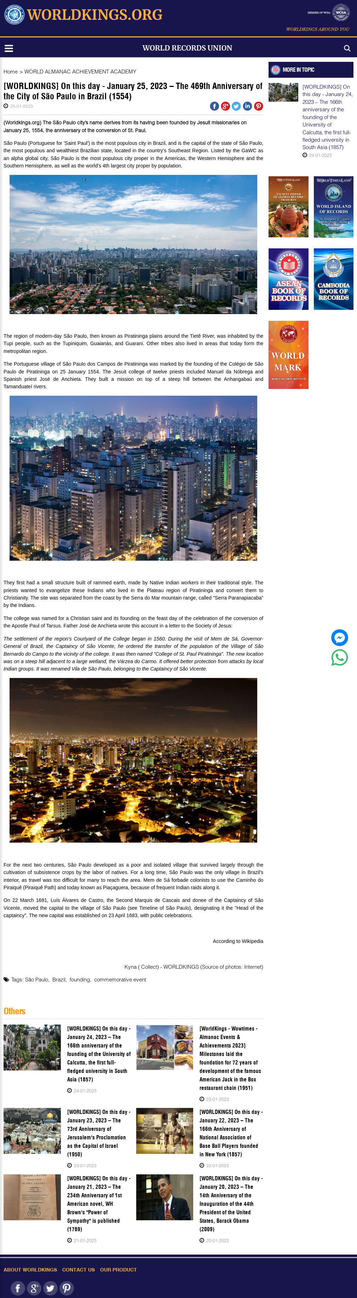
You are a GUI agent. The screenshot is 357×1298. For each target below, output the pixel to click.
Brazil (58, 979)
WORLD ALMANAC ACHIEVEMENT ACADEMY (80, 71)
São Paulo (36, 979)
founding (80, 979)
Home (11, 71)
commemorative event (120, 979)
